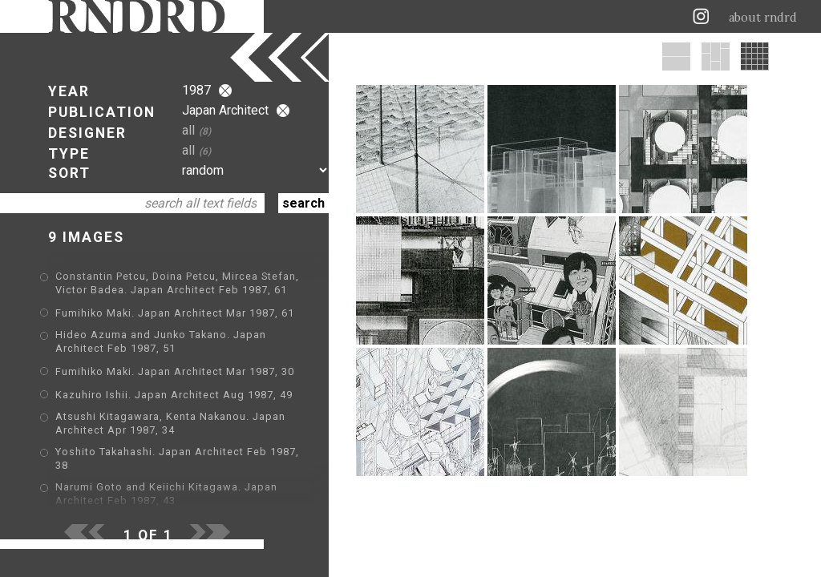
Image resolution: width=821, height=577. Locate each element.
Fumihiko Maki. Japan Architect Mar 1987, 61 (174, 313)
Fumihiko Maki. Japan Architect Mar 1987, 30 (174, 371)
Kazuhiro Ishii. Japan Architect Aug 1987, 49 (174, 395)
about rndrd (763, 17)
